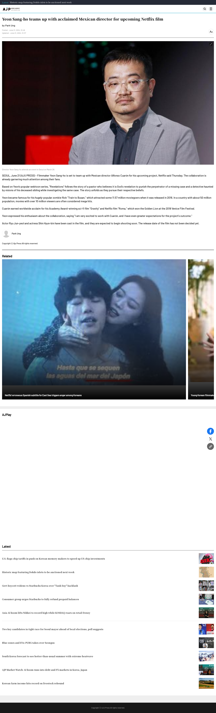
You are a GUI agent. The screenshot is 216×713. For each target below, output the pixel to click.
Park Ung (16, 233)
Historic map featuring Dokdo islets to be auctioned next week (41, 2)
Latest (5, 2)
